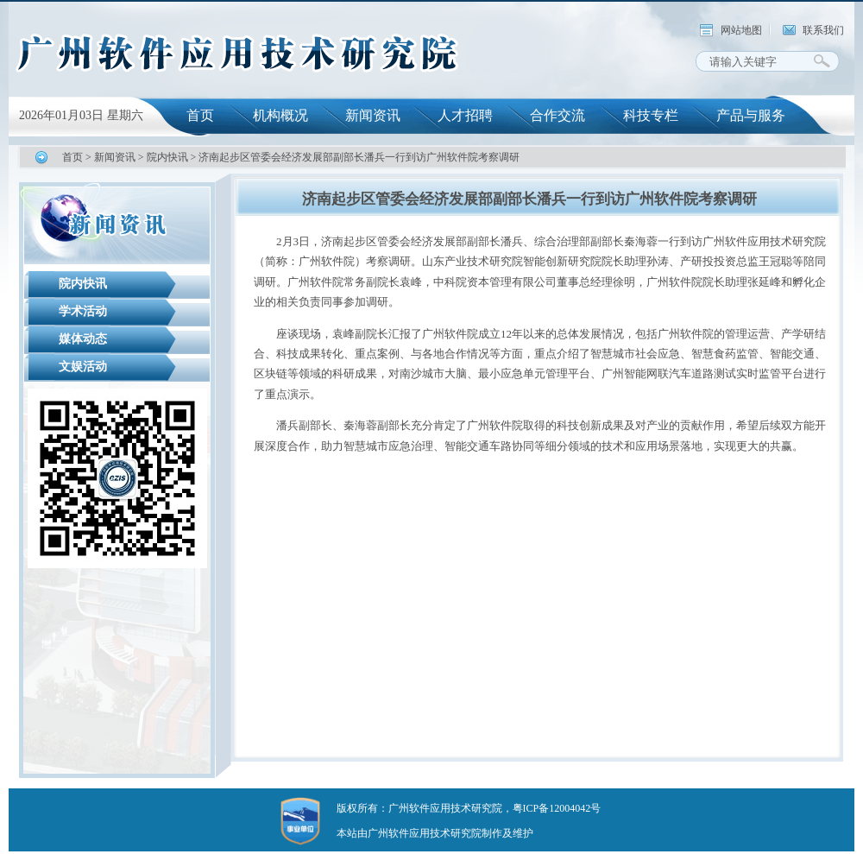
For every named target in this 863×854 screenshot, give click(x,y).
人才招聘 (465, 115)
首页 (200, 115)
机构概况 (280, 115)
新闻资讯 (372, 115)
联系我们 (823, 30)
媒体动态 (83, 338)
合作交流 (557, 115)
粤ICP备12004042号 (557, 808)
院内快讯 (167, 157)
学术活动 (83, 311)
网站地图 (741, 30)
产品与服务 (750, 115)
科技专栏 (650, 115)
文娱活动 (83, 366)
